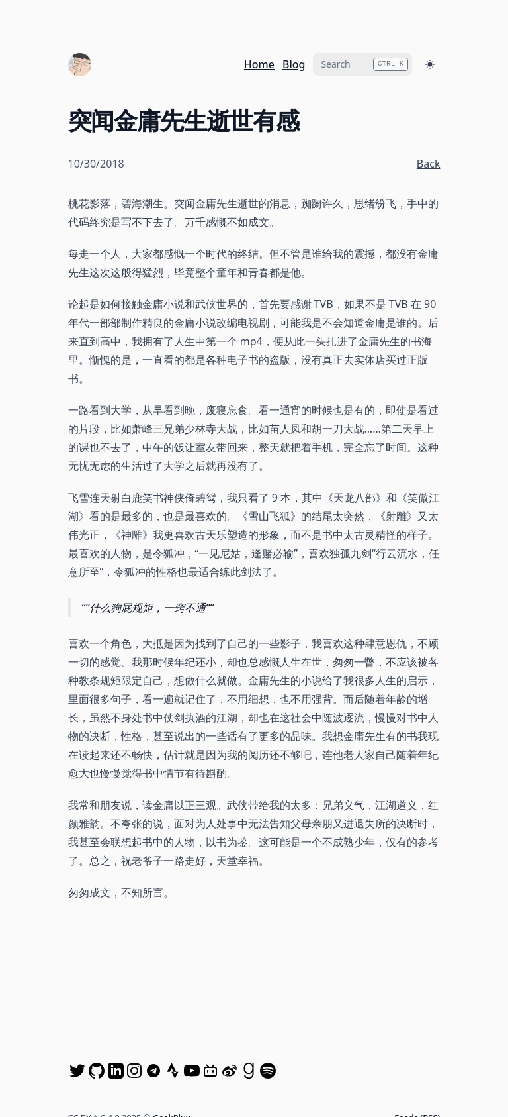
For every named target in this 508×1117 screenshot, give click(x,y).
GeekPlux (171, 1025)
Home (259, 64)
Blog (293, 64)
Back (429, 163)
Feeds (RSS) (417, 1025)
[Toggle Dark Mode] (430, 64)
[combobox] (362, 64)
